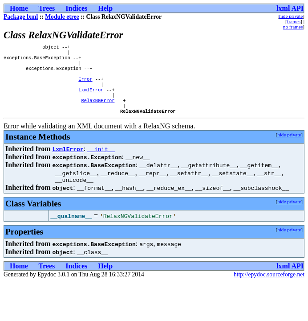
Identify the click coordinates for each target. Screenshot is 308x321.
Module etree (62, 16)
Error (85, 85)
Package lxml (21, 16)
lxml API (290, 8)
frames (293, 21)
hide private (291, 16)
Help (105, 8)
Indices (76, 8)
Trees (47, 8)
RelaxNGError (98, 110)
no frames (293, 26)
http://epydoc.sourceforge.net (269, 287)
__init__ (101, 160)
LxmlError (90, 98)
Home (19, 8)
